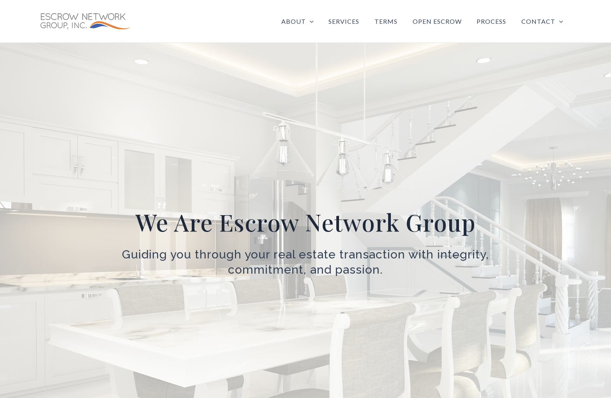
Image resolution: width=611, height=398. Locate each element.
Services (355, 21)
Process (495, 21)
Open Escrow (443, 21)
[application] (324, 21)
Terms (394, 21)
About (312, 21)
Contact (543, 21)
